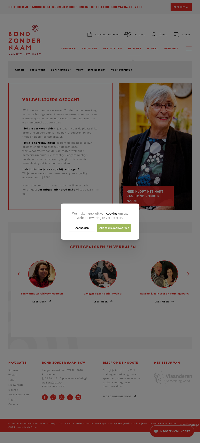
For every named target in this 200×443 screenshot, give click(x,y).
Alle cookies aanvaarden (114, 228)
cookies (111, 213)
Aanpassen (82, 228)
